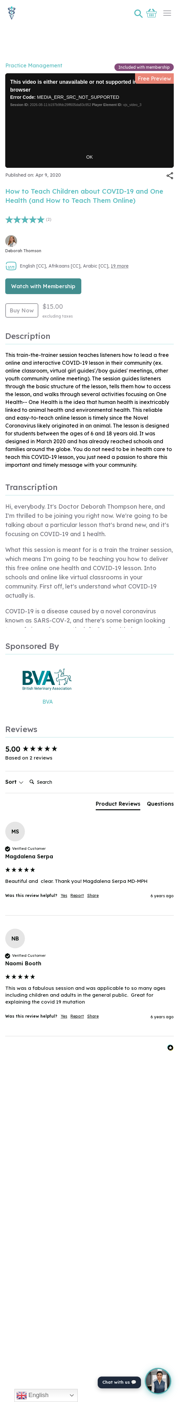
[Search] (53, 782)
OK (89, 157)
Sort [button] (14, 782)
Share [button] (93, 895)
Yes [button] (64, 895)
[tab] (118, 805)
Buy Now (22, 310)
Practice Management (33, 65)
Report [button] (77, 895)
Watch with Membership (43, 286)
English (32, 1395)
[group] (89, 749)
